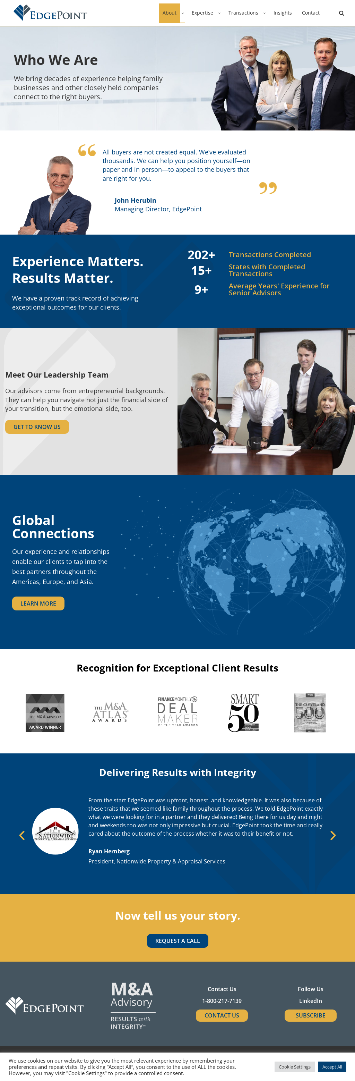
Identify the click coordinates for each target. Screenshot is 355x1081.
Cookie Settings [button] (295, 1067)
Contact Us (222, 1015)
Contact (311, 12)
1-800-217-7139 (222, 1001)
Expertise (202, 12)
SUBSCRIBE (311, 1015)
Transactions (243, 12)
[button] (22, 835)
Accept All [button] (332, 1067)
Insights (283, 12)
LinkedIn (310, 1001)
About (169, 12)
